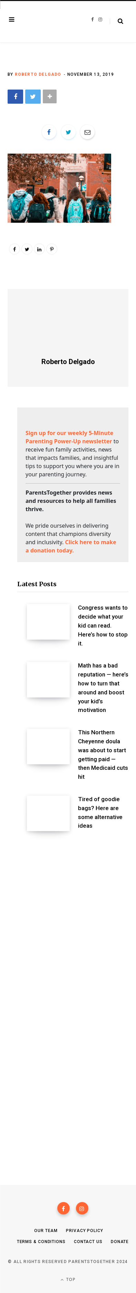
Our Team (46, 1230)
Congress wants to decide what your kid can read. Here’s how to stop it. (103, 625)
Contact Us (88, 1241)
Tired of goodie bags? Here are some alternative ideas (100, 812)
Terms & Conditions (41, 1241)
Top (67, 1279)
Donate (120, 1241)
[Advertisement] (68, 919)
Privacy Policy (84, 1230)
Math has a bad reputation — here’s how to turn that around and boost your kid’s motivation (103, 687)
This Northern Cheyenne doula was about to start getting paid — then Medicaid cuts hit (103, 754)
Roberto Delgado (38, 74)
